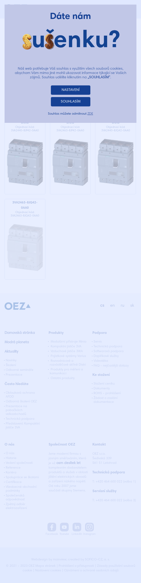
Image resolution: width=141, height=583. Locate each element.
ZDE (90, 114)
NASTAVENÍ (71, 90)
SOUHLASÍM (71, 101)
